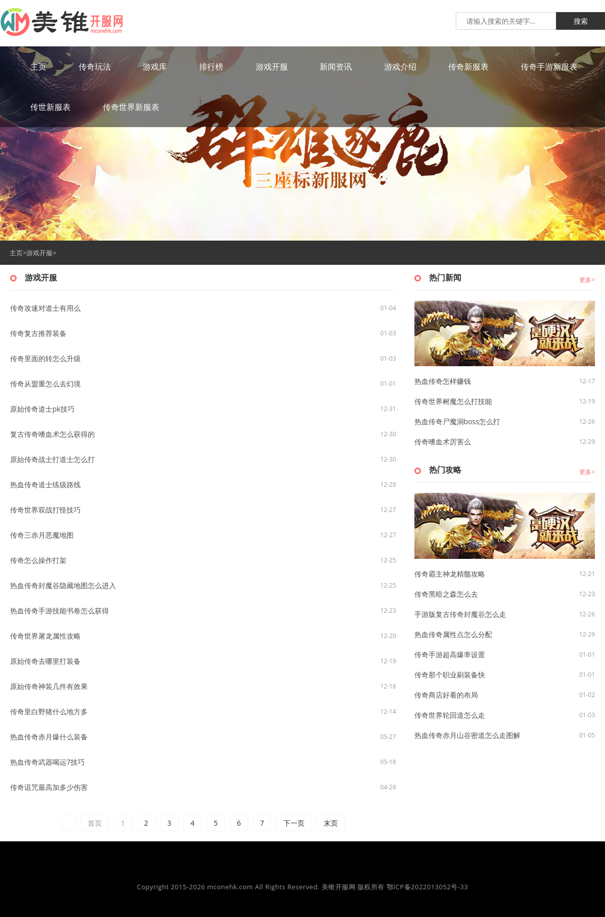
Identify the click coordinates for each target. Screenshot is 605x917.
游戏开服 (39, 252)
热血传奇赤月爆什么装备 (49, 736)
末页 (331, 823)
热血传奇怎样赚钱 (442, 381)
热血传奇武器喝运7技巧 (47, 762)
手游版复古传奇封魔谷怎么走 (460, 614)
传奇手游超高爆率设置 (449, 654)
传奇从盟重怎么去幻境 (45, 383)
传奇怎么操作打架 (38, 560)
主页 (16, 252)
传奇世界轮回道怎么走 (449, 715)
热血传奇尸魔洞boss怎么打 (457, 421)
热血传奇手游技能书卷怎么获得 (59, 610)
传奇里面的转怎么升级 (45, 358)
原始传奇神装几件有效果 (49, 686)
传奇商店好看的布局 (446, 695)
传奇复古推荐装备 (38, 333)
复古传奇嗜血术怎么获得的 (52, 434)
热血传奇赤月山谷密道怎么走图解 (467, 735)
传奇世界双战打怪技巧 (45, 509)
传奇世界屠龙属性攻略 (45, 636)
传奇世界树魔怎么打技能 (453, 401)
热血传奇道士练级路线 (45, 484)
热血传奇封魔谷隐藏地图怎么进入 (63, 585)
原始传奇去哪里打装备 (45, 661)
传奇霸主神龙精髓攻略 (449, 574)
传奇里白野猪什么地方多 (49, 711)
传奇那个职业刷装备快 (449, 674)
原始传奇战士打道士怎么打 (52, 459)
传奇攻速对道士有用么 (45, 308)
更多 (585, 279)
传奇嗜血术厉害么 (442, 441)
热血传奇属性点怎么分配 (453, 634)
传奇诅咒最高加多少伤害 (49, 787)
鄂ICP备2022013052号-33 (427, 886)
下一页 (294, 823)
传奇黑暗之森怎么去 (446, 594)
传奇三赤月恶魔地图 (42, 535)
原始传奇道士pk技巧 (42, 409)
